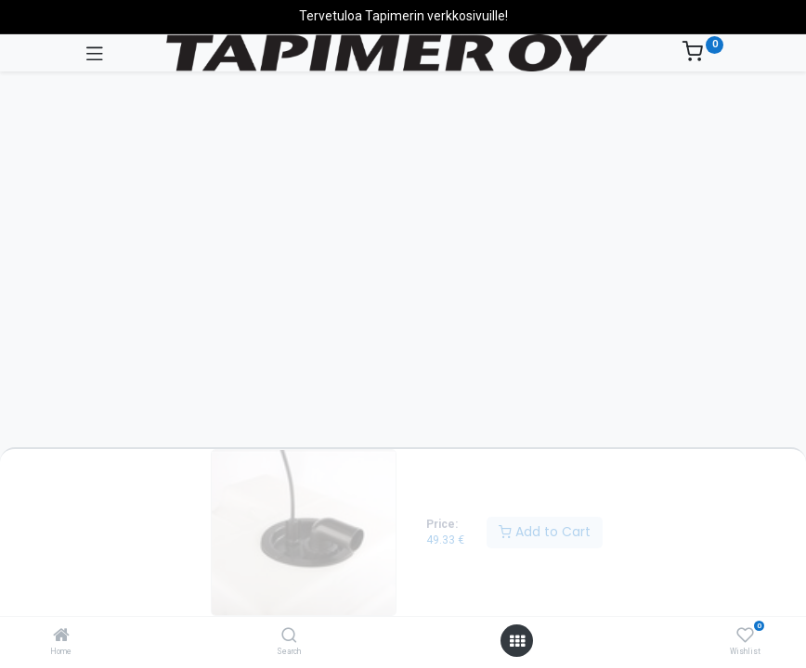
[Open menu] (517, 641)
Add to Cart (545, 531)
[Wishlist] (745, 635)
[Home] (61, 636)
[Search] (289, 636)
